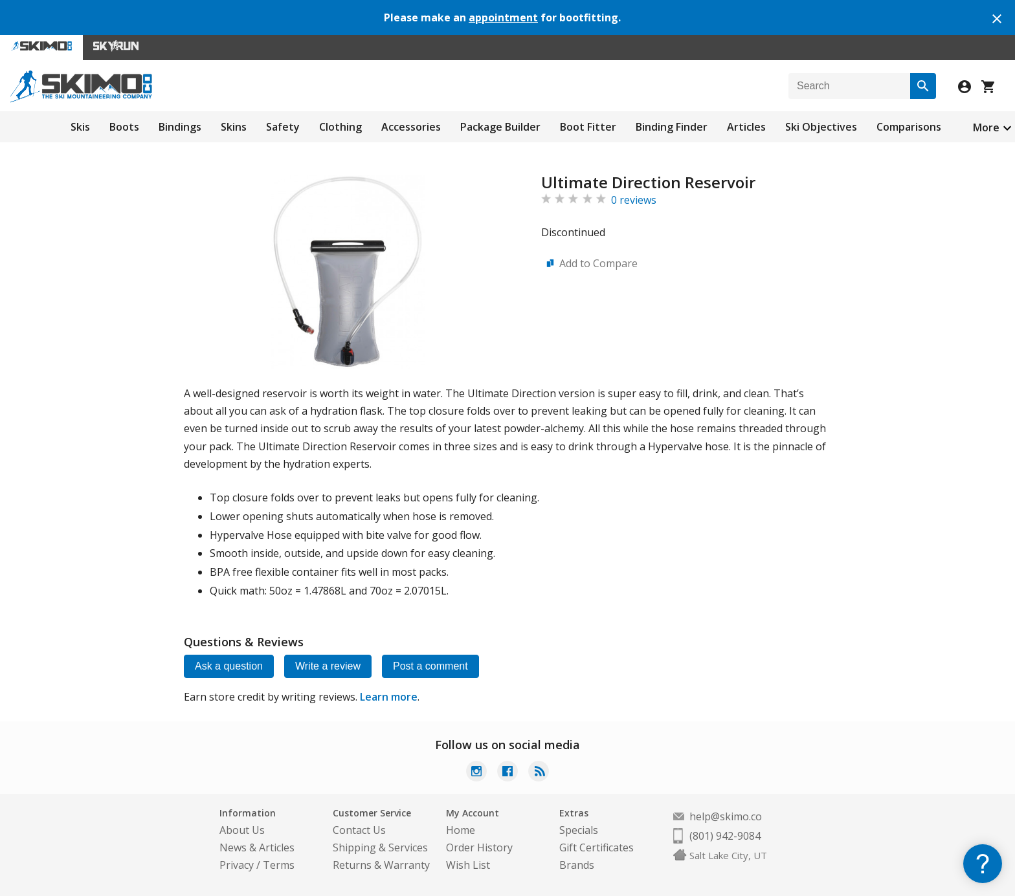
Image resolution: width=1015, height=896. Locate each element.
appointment (503, 17)
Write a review (328, 666)
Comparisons (908, 127)
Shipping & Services (380, 847)
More (986, 127)
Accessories (411, 127)
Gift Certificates (596, 847)
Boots (124, 127)
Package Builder (500, 127)
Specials (578, 830)
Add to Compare (598, 263)
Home (460, 830)
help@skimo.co (725, 816)
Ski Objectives (821, 127)
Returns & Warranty (381, 865)
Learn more (389, 697)
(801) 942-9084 (725, 836)
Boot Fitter (588, 127)
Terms (279, 865)
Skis (80, 127)
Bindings (180, 127)
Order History (479, 847)
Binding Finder (672, 127)
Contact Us (359, 830)
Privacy (236, 865)
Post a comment (430, 666)
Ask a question (229, 666)
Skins (234, 127)
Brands (576, 865)
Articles (746, 127)
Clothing (340, 127)
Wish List (468, 865)
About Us (242, 830)
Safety (283, 127)
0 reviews (633, 200)
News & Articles (257, 847)
